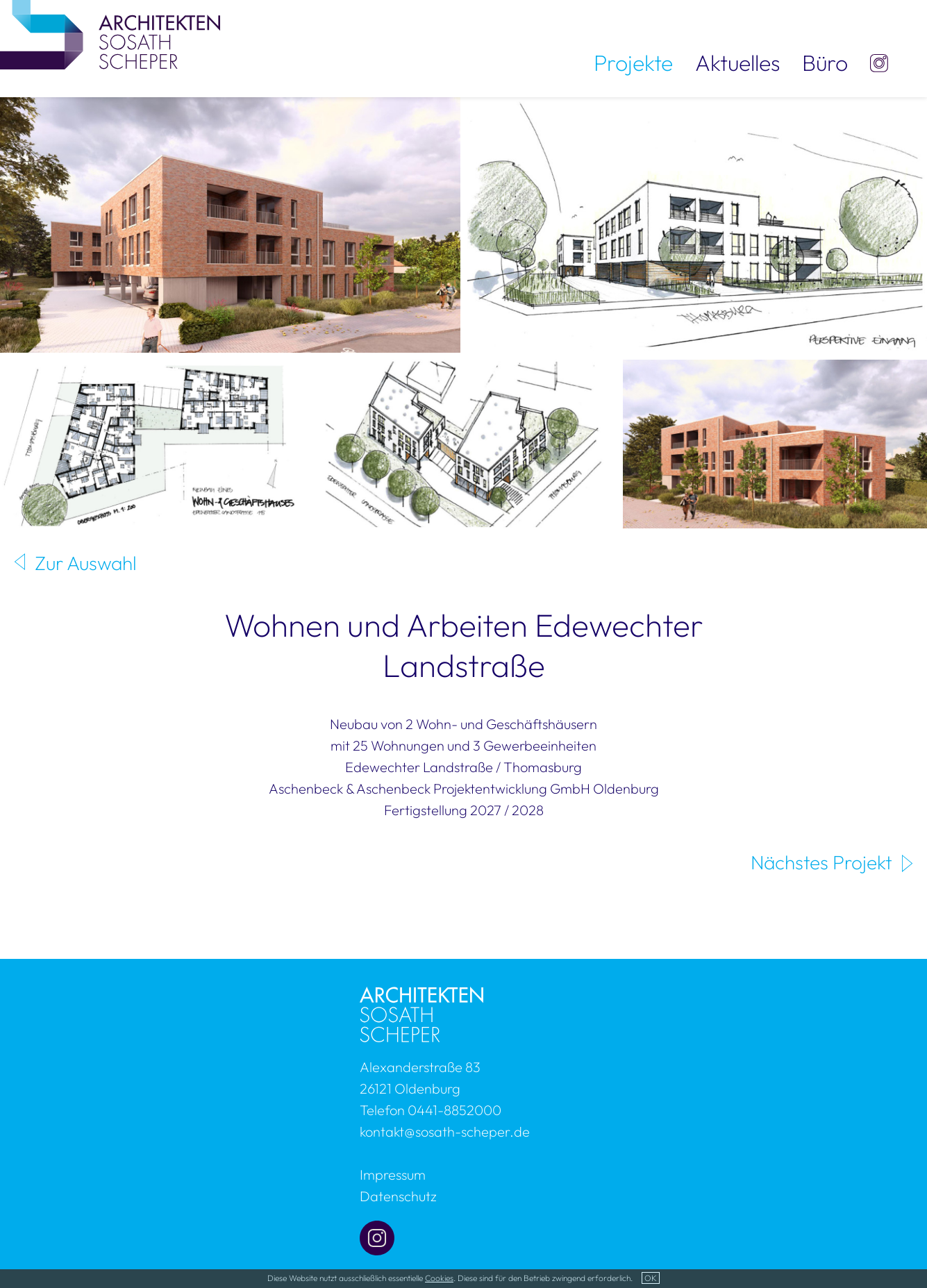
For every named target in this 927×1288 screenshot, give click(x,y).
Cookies (439, 1278)
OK (650, 1278)
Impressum (393, 1174)
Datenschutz (398, 1196)
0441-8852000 (454, 1110)
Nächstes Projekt (821, 862)
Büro (825, 62)
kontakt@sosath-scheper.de (445, 1131)
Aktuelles (737, 62)
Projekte (633, 62)
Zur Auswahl (86, 563)
